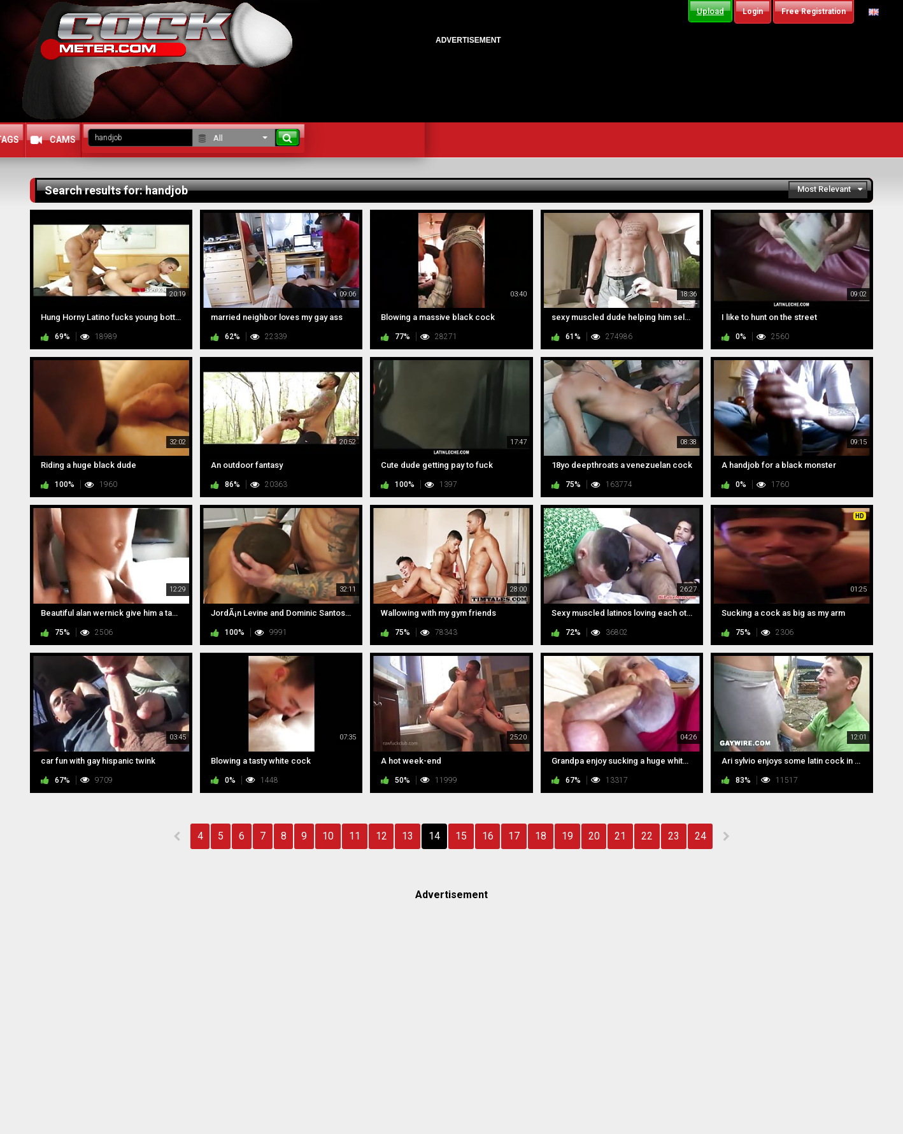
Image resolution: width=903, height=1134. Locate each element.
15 (461, 836)
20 (594, 836)
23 (673, 836)
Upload (710, 11)
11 (354, 836)
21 (620, 836)
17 (514, 836)
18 (540, 836)
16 (488, 836)
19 (567, 836)
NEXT (725, 836)
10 (328, 836)
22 (647, 836)
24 (700, 836)
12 (381, 836)
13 (407, 836)
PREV (177, 836)
